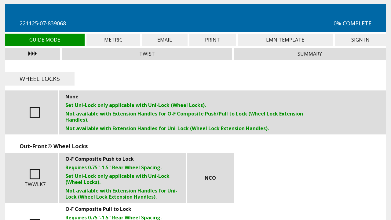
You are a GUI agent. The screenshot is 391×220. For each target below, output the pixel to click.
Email (165, 40)
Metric (113, 40)
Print (212, 40)
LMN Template (285, 40)
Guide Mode (45, 40)
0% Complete (352, 23)
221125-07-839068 (43, 23)
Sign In (360, 40)
